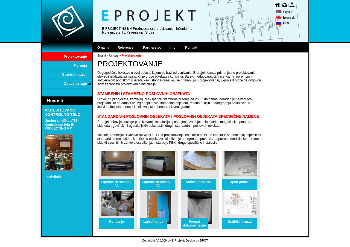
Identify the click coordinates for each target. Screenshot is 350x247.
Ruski (287, 23)
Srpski (287, 12)
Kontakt (191, 47)
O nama (103, 47)
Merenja (80, 65)
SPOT (204, 240)
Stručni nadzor (74, 74)
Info (174, 47)
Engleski (289, 17)
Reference (127, 47)
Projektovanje (75, 56)
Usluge (113, 55)
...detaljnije (53, 176)
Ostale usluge (77, 83)
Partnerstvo (152, 47)
